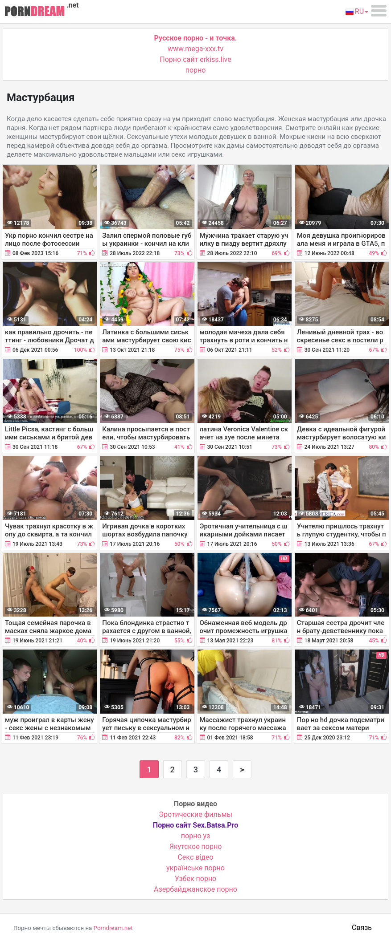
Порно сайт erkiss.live (195, 59)
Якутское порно (195, 846)
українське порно (195, 868)
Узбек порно (196, 878)
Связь (362, 927)
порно (195, 70)
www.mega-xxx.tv (195, 49)
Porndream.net (113, 928)
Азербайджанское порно (195, 889)
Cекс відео (195, 857)
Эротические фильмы (195, 814)
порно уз (195, 836)
